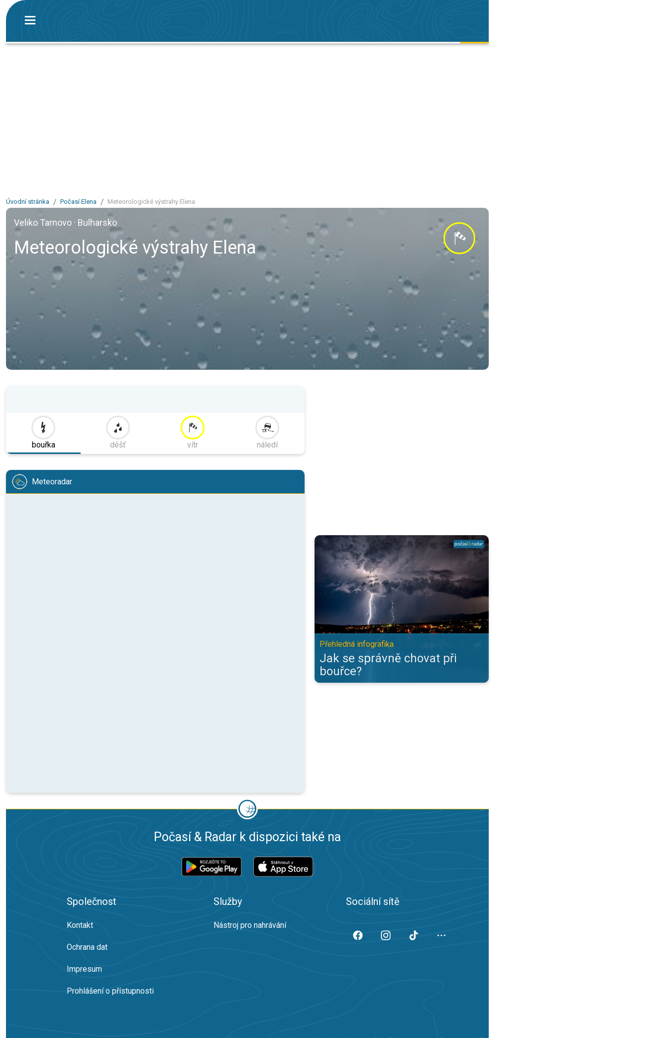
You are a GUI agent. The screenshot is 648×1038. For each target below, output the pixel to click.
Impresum (84, 969)
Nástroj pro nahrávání (250, 925)
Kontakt (80, 925)
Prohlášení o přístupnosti (110, 991)
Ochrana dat (87, 947)
